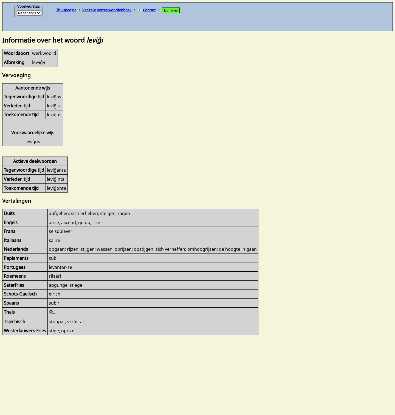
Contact (149, 9)
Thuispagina (66, 9)
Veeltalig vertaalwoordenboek (106, 9)
